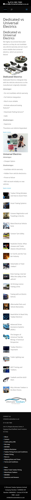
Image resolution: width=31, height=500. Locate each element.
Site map (7, 444)
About (6, 437)
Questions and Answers (11, 477)
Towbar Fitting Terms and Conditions (16, 452)
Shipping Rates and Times (12, 459)
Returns (6, 457)
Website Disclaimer (10, 449)
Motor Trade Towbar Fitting (13, 470)
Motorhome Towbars (10, 472)
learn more (7, 132)
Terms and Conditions (11, 462)
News (6, 467)
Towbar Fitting (8, 454)
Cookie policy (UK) (10, 442)
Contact (6, 439)
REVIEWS (7, 447)
